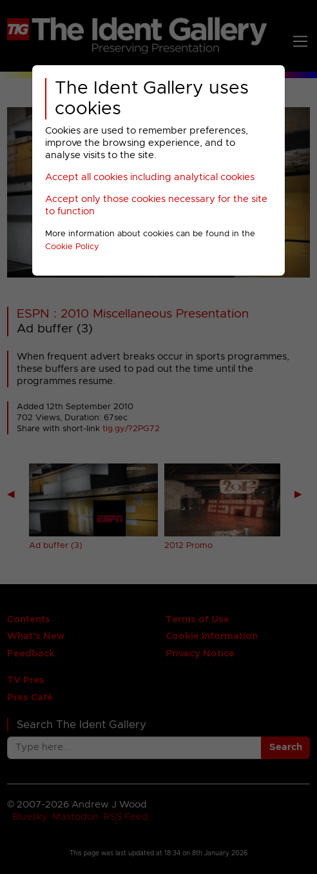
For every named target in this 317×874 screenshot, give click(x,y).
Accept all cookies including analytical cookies (150, 177)
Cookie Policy (72, 247)
